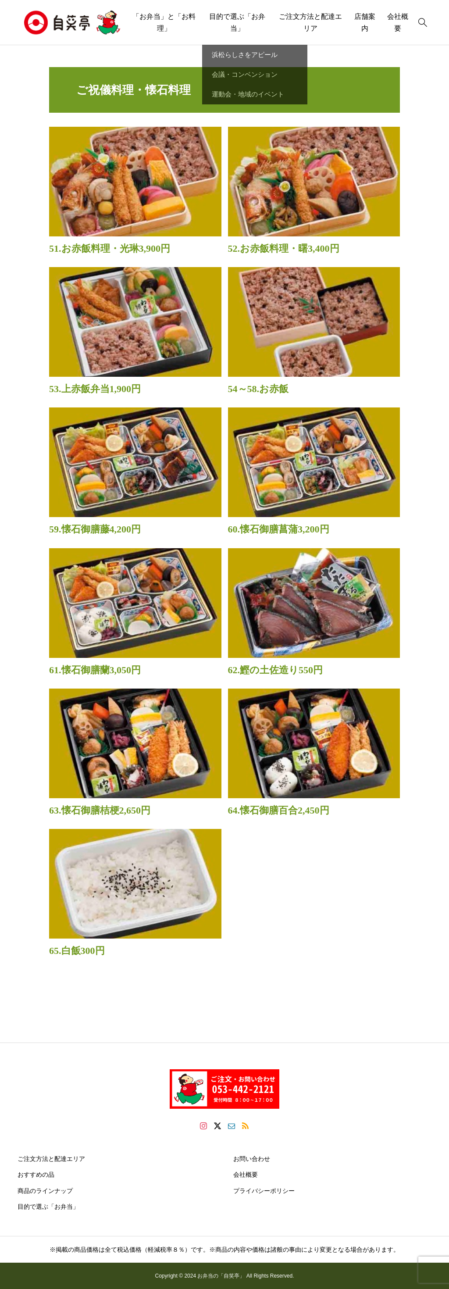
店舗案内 (364, 22)
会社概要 (245, 1174)
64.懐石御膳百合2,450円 (278, 810)
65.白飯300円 (77, 950)
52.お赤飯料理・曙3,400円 (283, 248)
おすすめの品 (36, 1174)
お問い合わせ (251, 1158)
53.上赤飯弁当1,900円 (95, 388)
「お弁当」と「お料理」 (164, 22)
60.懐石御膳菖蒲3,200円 (278, 529)
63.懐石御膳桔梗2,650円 (99, 810)
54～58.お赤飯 (258, 388)
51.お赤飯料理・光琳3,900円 (109, 248)
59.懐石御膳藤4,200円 (95, 529)
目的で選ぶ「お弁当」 (237, 22)
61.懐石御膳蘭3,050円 (95, 669)
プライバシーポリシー (264, 1190)
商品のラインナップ (45, 1190)
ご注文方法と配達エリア (310, 22)
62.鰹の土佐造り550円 (275, 669)
